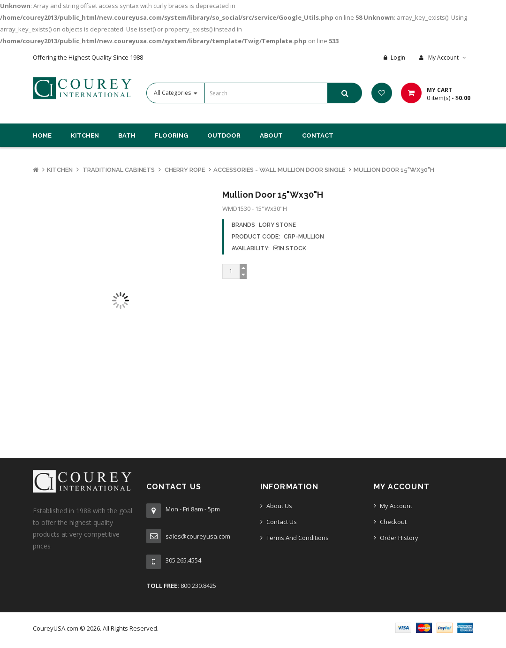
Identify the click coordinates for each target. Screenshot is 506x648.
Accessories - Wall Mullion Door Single (279, 169)
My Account (396, 505)
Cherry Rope (184, 169)
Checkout (393, 521)
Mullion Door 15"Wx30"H (394, 169)
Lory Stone (277, 225)
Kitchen (60, 169)
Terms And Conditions (297, 537)
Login (398, 58)
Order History (399, 537)
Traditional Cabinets (118, 169)
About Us (279, 505)
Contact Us (281, 521)
